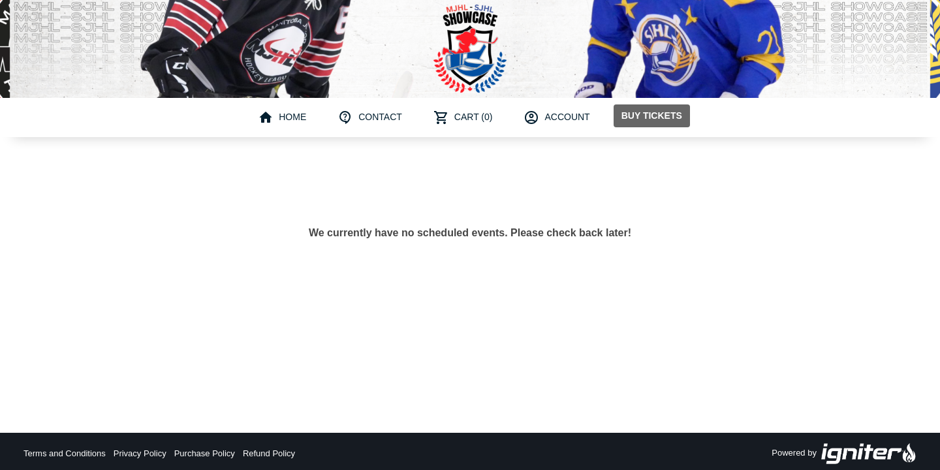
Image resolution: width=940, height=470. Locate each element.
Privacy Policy (140, 453)
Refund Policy (269, 453)
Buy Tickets (651, 115)
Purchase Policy (204, 453)
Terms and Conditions (65, 453)
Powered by (844, 453)
